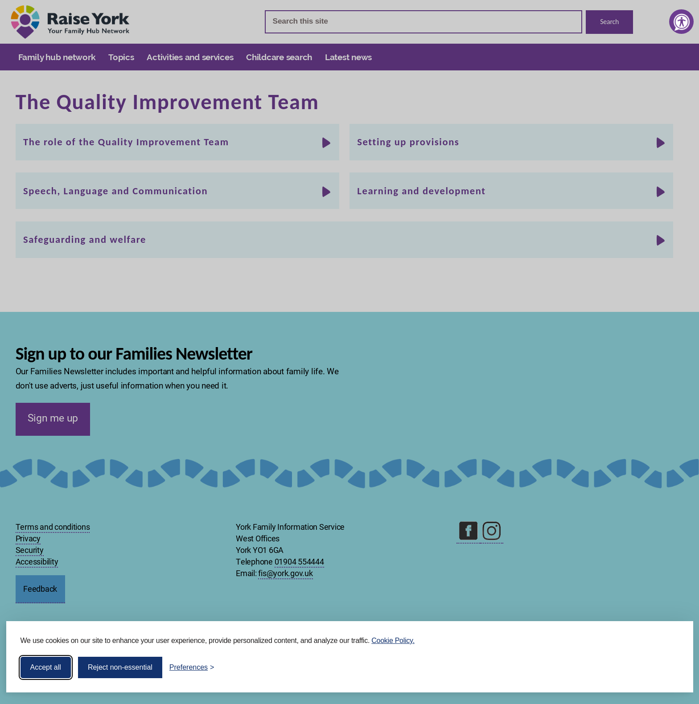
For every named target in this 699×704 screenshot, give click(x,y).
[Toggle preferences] (191, 667)
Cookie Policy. (393, 640)
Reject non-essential (120, 667)
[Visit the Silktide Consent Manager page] (673, 667)
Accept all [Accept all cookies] (45, 667)
